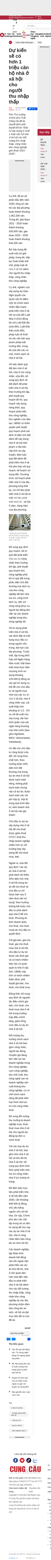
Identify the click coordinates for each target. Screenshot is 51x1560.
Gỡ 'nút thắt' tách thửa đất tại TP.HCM (44, 166)
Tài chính (14, 35)
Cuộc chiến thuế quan (24, 42)
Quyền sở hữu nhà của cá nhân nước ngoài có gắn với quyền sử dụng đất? (20, 1382)
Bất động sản (25, 35)
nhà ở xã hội (15, 269)
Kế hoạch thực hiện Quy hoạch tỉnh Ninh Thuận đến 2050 (44, 142)
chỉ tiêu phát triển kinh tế (18, 1414)
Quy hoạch (11, 109)
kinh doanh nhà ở (18, 1431)
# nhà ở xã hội (17, 1408)
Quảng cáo (12, 16)
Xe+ (28, 35)
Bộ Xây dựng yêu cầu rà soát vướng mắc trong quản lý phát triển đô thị (21, 1368)
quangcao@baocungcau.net (18, 17)
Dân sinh (42, 35)
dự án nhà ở (16, 1425)
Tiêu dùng (9, 35)
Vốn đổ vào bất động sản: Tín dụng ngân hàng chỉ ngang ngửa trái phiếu (21, 1354)
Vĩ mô (5, 35)
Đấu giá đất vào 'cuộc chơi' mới (21, 1393)
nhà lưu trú (15, 558)
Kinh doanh (20, 35)
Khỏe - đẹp (46, 35)
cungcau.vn (13, 1558)
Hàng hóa (37, 35)
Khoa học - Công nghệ (33, 35)
